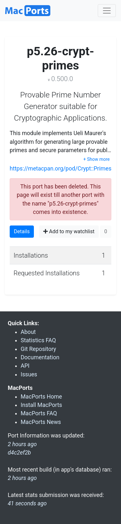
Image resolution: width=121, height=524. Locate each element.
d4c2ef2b (19, 452)
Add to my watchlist (69, 231)
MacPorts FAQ (39, 413)
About (28, 332)
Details (22, 231)
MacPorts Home (41, 396)
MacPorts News (41, 422)
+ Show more (96, 159)
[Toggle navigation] (107, 10)
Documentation (40, 357)
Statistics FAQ (38, 340)
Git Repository (38, 349)
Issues (29, 374)
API (25, 366)
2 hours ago (22, 478)
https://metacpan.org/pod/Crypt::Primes (60, 168)
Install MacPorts (41, 405)
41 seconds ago (27, 503)
